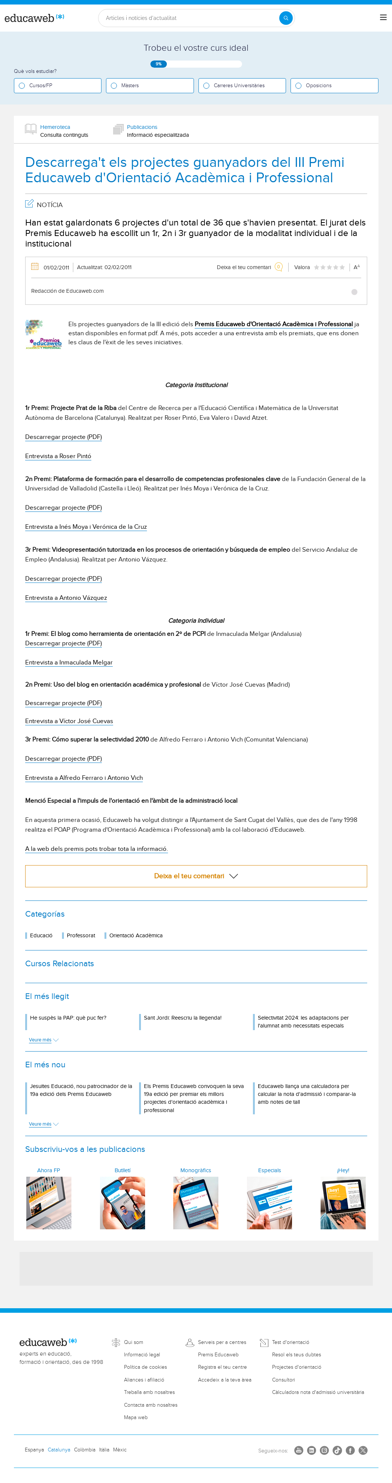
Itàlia (104, 1450)
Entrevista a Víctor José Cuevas (69, 721)
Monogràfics (195, 1170)
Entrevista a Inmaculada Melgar (69, 662)
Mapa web (136, 1418)
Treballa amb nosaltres (149, 1392)
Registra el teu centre (222, 1367)
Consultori (283, 1380)
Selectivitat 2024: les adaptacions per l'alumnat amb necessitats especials (303, 1022)
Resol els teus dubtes (296, 1355)
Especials (269, 1170)
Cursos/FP (40, 86)
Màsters (130, 86)
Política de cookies (145, 1367)
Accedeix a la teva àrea (224, 1380)
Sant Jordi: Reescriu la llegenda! (182, 1018)
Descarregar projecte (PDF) (63, 437)
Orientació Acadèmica (136, 935)
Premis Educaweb (218, 1355)
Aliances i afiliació (144, 1380)
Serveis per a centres (222, 1342)
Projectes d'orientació (296, 1367)
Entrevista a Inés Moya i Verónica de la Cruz (86, 527)
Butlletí (122, 1170)
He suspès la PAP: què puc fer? (68, 1018)
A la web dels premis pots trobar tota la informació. (96, 849)
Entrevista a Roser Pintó (58, 456)
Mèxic (120, 1450)
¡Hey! (343, 1170)
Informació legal (142, 1355)
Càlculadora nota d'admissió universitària (318, 1392)
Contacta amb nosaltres (150, 1405)
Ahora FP (48, 1170)
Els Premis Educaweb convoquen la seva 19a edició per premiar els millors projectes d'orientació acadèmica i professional (194, 1098)
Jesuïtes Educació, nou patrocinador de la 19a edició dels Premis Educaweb (81, 1090)
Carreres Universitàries (239, 86)
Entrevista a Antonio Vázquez (66, 598)
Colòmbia (84, 1450)
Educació (41, 935)
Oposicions (318, 86)
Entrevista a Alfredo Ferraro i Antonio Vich (84, 778)
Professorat (81, 935)
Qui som (133, 1342)
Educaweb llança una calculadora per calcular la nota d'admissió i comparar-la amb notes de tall (307, 1094)
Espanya (34, 1450)
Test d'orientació (290, 1342)
